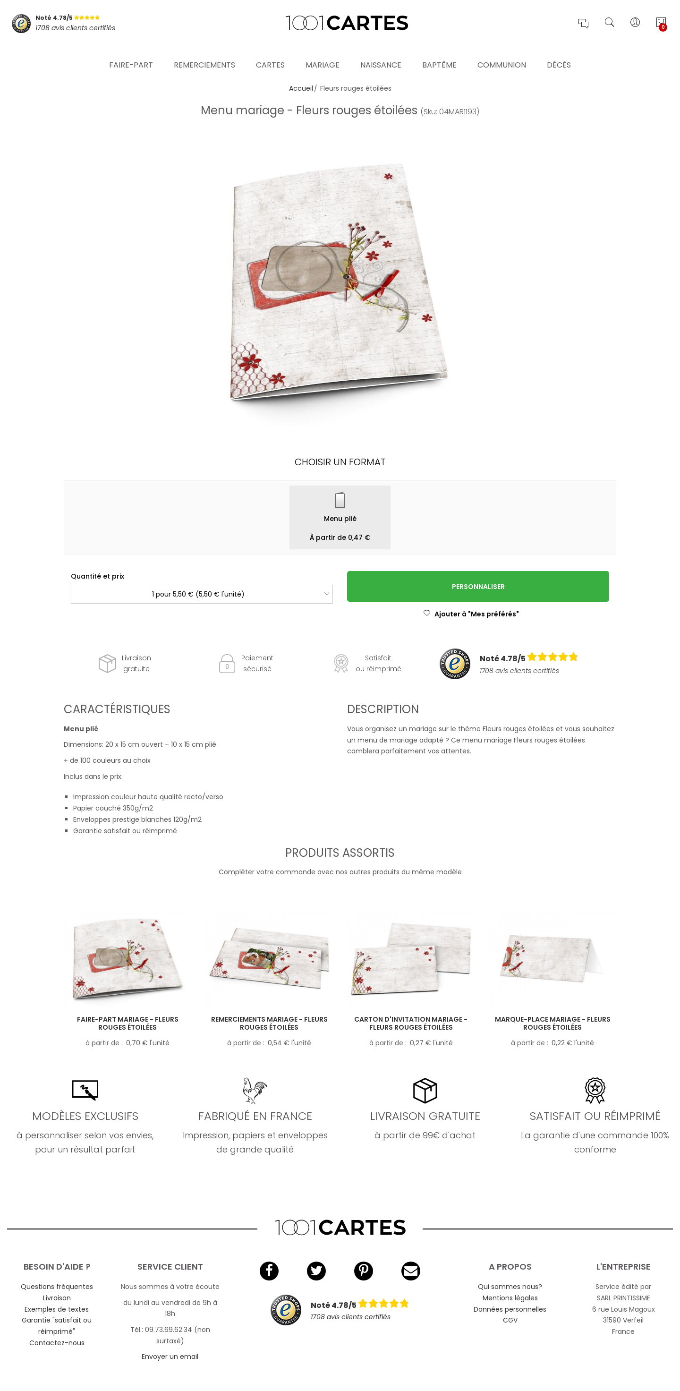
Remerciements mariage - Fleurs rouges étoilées (269, 1023)
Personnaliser (478, 586)
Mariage (323, 54)
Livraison (57, 1298)
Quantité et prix (97, 576)
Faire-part (131, 54)
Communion (501, 54)
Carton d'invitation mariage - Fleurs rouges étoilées (411, 1023)
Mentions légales (510, 1298)
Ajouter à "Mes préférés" (471, 614)
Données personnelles (510, 1309)
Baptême (439, 54)
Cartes (270, 54)
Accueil (301, 88)
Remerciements (204, 54)
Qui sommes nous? (510, 1286)
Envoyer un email (170, 1356)
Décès (559, 54)
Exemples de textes (57, 1309)
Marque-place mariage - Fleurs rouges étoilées (553, 1023)
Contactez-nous (57, 1343)
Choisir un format (340, 462)
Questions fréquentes (57, 1286)
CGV (510, 1320)
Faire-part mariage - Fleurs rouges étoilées (127, 1023)
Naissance (380, 54)
